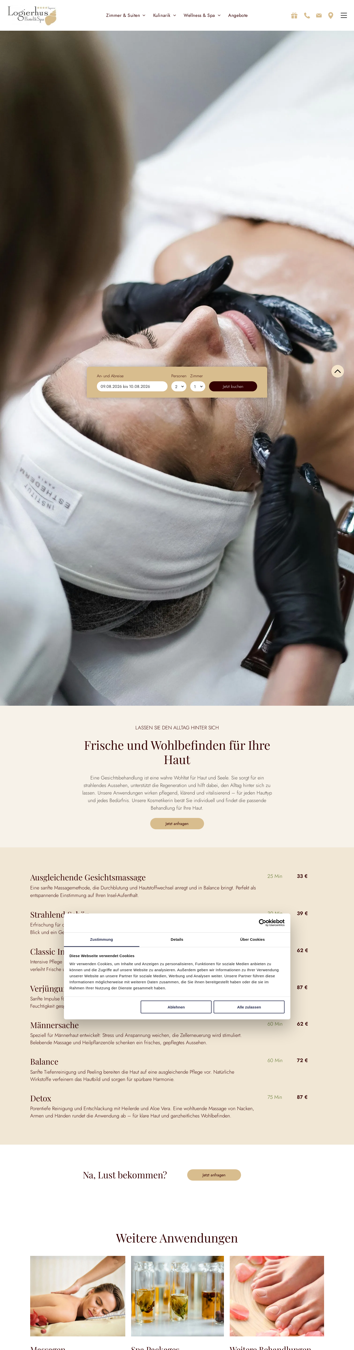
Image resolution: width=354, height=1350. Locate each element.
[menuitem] (125, 16)
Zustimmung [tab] (101, 940)
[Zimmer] (197, 1339)
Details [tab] (177, 940)
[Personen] (178, 1339)
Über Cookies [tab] (252, 940)
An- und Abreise (110, 1328)
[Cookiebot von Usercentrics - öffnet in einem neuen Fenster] (263, 923)
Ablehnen (176, 1008)
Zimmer (196, 1328)
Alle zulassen (249, 1008)
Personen (178, 1328)
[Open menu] (344, 16)
